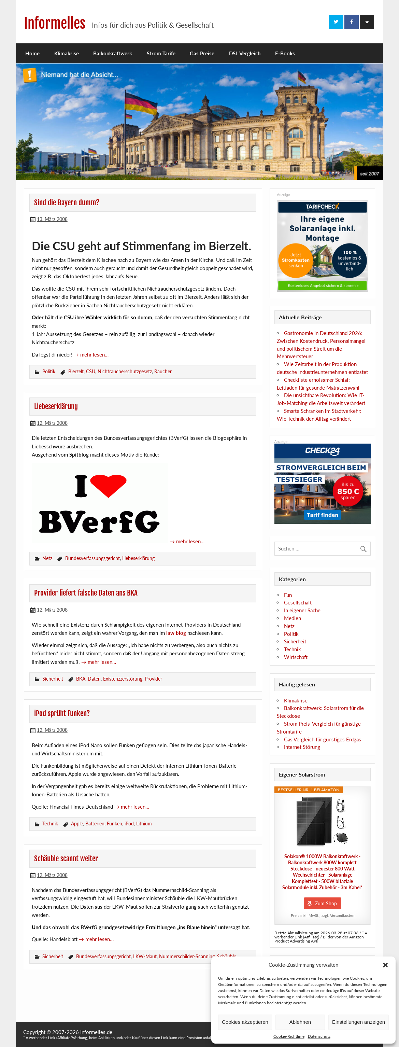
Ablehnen (300, 1022)
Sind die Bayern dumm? (66, 202)
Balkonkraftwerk (112, 53)
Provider (153, 679)
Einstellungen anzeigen (358, 1022)
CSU (90, 371)
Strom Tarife (161, 53)
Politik (48, 371)
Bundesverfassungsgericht (92, 558)
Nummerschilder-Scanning (187, 956)
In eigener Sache (302, 610)
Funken (114, 823)
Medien (292, 618)
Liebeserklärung (56, 406)
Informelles (54, 23)
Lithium (144, 823)
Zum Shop (326, 903)
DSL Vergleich (244, 53)
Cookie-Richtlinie (288, 1036)
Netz (47, 558)
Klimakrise (66, 53)
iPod (129, 823)
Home (32, 53)
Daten (94, 679)
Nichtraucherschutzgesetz (125, 371)
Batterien (94, 823)
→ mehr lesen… (91, 354)
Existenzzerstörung (122, 679)
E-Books (285, 53)
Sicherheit (52, 679)
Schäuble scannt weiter (66, 858)
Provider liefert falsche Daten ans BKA (86, 592)
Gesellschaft (298, 602)
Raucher (163, 371)
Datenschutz (319, 1036)
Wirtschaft (296, 657)
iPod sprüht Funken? (62, 713)
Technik (50, 823)
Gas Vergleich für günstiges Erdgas (322, 739)
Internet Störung (302, 747)
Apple (77, 823)
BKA (80, 679)
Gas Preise (202, 53)
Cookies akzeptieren (245, 1022)
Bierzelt (76, 371)
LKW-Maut (145, 956)
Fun (288, 595)
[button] (385, 965)
